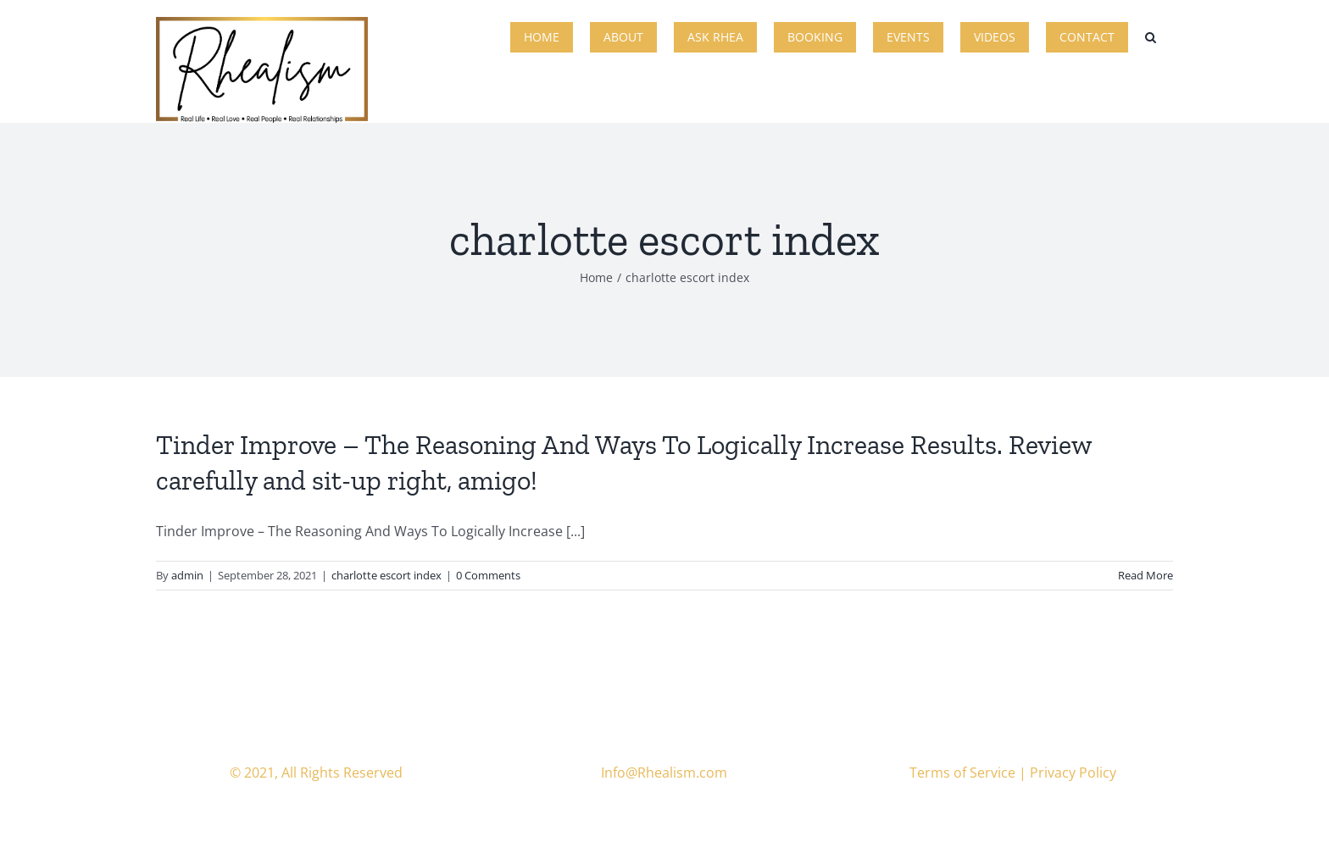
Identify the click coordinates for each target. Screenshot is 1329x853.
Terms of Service (962, 772)
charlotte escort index (386, 575)
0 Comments (488, 575)
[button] (1150, 35)
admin (187, 575)
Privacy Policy (1073, 772)
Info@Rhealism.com (664, 772)
